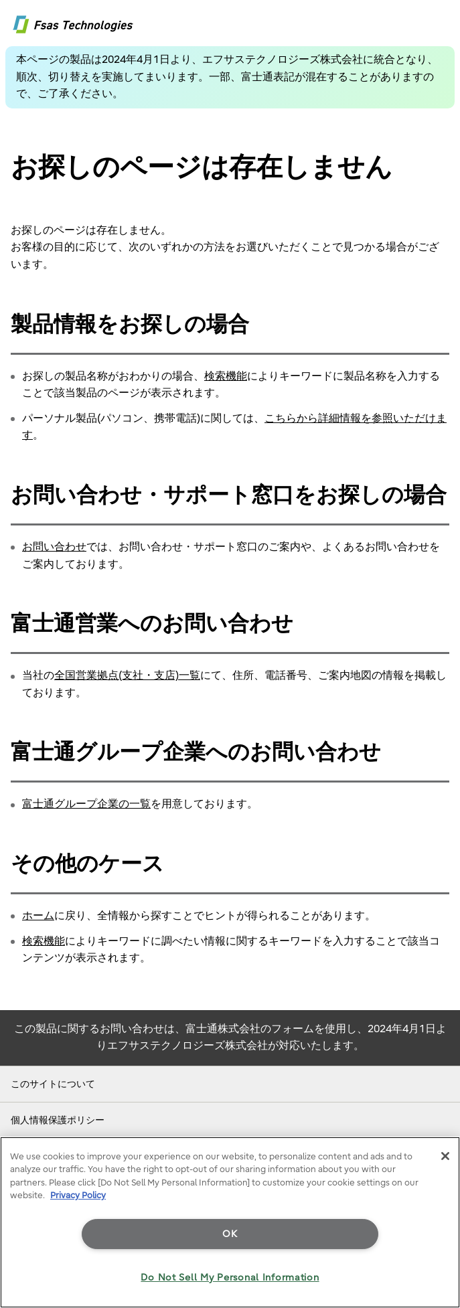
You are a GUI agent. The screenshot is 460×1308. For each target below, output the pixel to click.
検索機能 (225, 376)
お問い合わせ (54, 547)
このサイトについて (53, 1084)
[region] (230, 1222)
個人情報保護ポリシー (57, 1120)
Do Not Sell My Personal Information (230, 1277)
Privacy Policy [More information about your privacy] (78, 1195)
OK (229, 1234)
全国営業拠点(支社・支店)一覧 (127, 675)
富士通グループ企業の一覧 (86, 804)
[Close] (445, 1156)
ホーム (38, 916)
